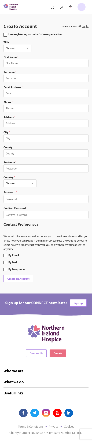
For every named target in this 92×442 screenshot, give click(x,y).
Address (9, 117)
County (7, 147)
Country (9, 177)
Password (10, 192)
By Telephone (16, 269)
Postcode (9, 162)
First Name (10, 57)
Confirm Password (15, 208)
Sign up (78, 303)
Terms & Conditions (30, 427)
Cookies (69, 427)
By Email (13, 255)
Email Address (13, 87)
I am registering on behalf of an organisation (35, 34)
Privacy (53, 427)
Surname (9, 72)
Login (85, 26)
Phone (8, 102)
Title (6, 42)
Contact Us (36, 353)
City (6, 132)
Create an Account (18, 278)
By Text (12, 262)
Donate (57, 353)
